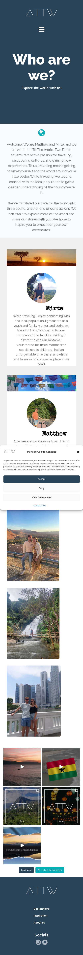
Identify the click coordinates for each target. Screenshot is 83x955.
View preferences (41, 497)
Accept (41, 479)
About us (39, 922)
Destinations (42, 908)
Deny (41, 488)
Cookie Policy (39, 505)
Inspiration (40, 915)
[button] (78, 451)
